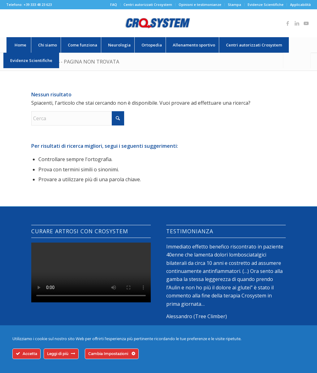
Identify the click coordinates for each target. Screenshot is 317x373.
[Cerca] (297, 60)
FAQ (113, 4)
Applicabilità (300, 4)
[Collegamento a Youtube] (306, 23)
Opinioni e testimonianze (200, 4)
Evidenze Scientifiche (266, 4)
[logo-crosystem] (158, 23)
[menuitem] (113, 4)
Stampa (234, 4)
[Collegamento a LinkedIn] (297, 23)
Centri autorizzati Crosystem (148, 4)
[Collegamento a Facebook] (287, 23)
